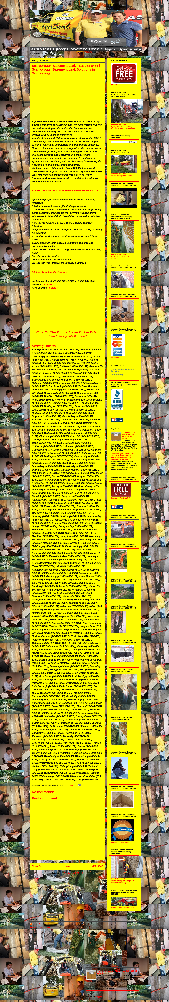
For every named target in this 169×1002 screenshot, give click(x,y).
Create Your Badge (117, 375)
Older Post (97, 866)
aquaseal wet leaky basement (44, 924)
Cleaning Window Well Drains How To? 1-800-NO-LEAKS (128, 435)
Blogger (98, 997)
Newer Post (37, 866)
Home (68, 866)
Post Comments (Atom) (73, 873)
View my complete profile (40, 927)
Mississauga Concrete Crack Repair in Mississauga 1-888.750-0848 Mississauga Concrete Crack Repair (122, 456)
